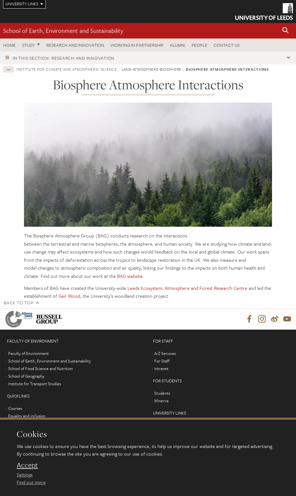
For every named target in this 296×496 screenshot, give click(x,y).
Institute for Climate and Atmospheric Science (66, 69)
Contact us (227, 45)
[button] (285, 30)
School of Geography (26, 376)
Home (9, 45)
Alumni (177, 45)
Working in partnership (136, 45)
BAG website (130, 275)
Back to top (18, 302)
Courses (15, 408)
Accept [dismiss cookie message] (27, 465)
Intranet (161, 368)
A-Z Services (165, 353)
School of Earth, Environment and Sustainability (63, 30)
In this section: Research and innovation (64, 58)
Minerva (161, 400)
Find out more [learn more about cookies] (31, 482)
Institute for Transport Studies (34, 383)
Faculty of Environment (28, 353)
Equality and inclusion (26, 416)
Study (28, 45)
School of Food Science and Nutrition (40, 368)
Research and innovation (75, 45)
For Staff (161, 361)
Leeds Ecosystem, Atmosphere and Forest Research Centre (187, 287)
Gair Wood (69, 295)
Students (162, 393)
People (199, 45)
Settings (25, 474)
